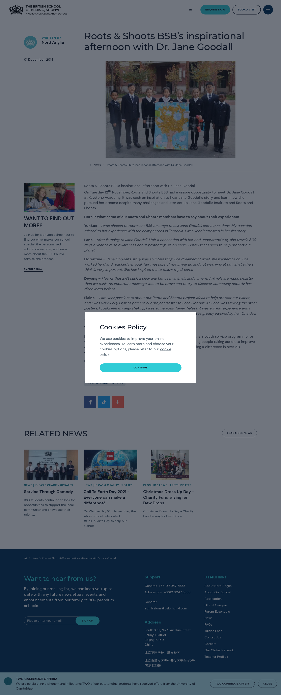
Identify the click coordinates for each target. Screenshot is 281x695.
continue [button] (141, 367)
